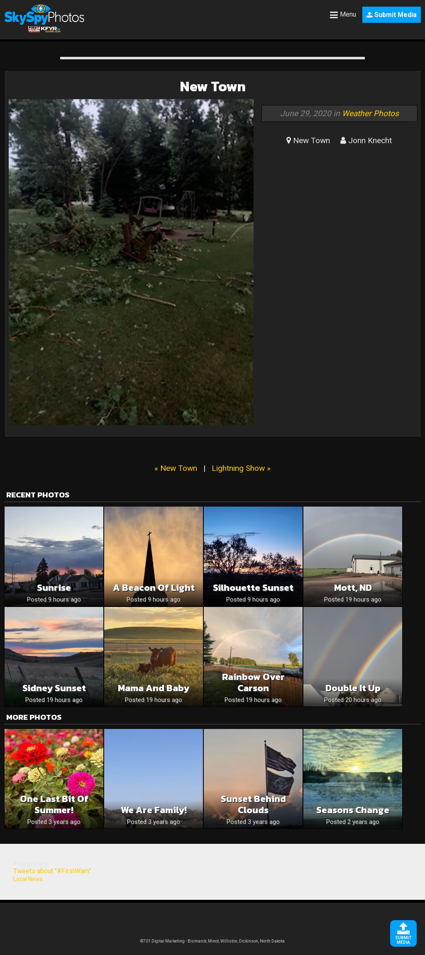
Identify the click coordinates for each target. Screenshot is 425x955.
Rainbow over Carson (253, 682)
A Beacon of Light (154, 587)
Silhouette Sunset (253, 587)
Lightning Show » (241, 468)
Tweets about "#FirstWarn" (52, 871)
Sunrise (54, 587)
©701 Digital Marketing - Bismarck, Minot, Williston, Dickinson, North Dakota (212, 941)
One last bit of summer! (54, 804)
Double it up (353, 688)
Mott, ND (353, 587)
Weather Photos (370, 113)
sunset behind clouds (253, 804)
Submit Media (391, 15)
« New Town (175, 468)
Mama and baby (153, 688)
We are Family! (154, 810)
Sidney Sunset (54, 688)
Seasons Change (352, 810)
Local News (28, 879)
